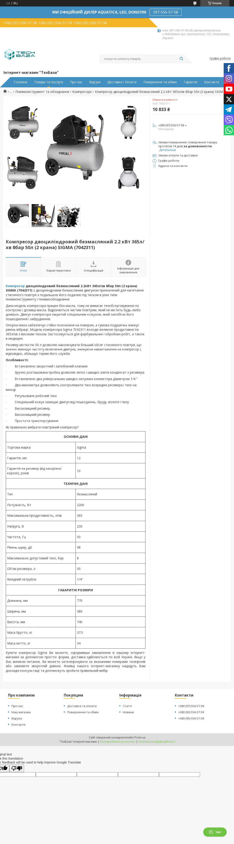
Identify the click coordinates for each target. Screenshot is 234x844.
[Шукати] (181, 59)
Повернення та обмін (160, 82)
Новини (128, 712)
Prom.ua (139, 737)
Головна (20, 82)
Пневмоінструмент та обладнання (42, 92)
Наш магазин (21, 712)
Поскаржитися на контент (117, 742)
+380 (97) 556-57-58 (191, 706)
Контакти (211, 82)
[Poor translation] (16, 768)
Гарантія (190, 82)
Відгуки (94, 82)
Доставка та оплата (82, 706)
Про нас (76, 82)
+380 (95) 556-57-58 (191, 718)
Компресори (82, 92)
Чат (215, 832)
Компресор (15, 286)
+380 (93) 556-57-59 (191, 712)
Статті (127, 706)
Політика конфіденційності (156, 742)
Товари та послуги (48, 82)
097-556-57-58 (165, 12)
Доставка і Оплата (121, 82)
